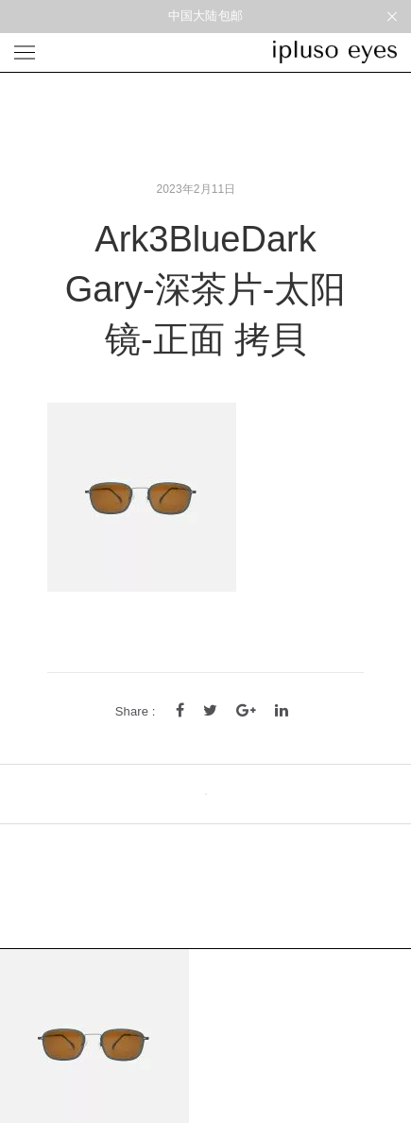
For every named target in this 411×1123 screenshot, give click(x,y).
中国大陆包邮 (205, 16)
